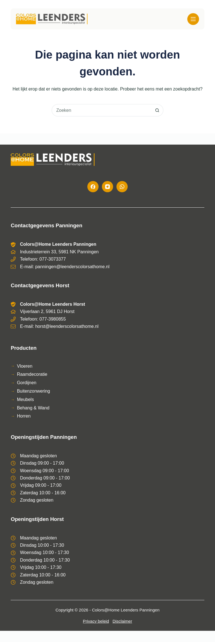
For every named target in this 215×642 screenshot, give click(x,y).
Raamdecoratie (32, 374)
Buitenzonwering (33, 391)
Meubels (25, 399)
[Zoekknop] (157, 110)
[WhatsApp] (122, 186)
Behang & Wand (33, 407)
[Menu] (193, 19)
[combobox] (101, 110)
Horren (24, 416)
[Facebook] (93, 186)
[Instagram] (107, 186)
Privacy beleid (96, 621)
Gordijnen (26, 382)
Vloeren (24, 366)
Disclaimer (122, 621)
